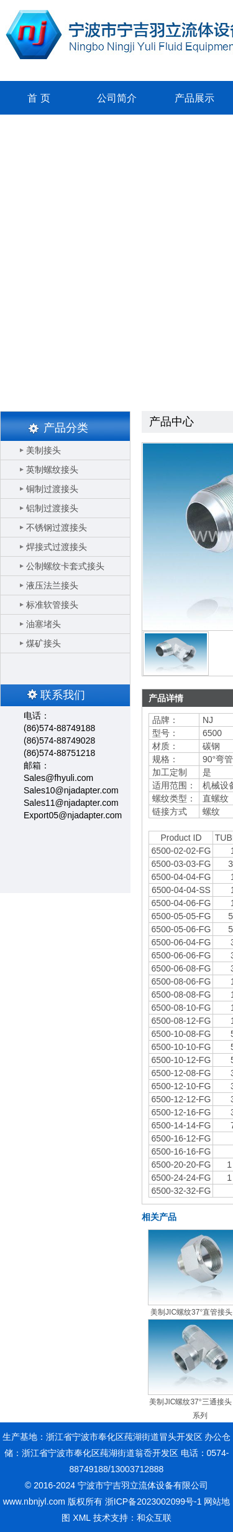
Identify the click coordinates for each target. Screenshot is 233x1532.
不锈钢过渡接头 (56, 527)
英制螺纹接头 (52, 470)
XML (81, 1518)
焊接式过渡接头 (56, 547)
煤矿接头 (43, 643)
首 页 (38, 98)
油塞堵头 (43, 624)
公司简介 (117, 98)
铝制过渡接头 (52, 508)
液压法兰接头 (52, 585)
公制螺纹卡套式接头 (65, 566)
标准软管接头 (52, 605)
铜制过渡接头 (52, 489)
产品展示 (194, 98)
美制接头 (43, 450)
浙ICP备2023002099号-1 (153, 1501)
